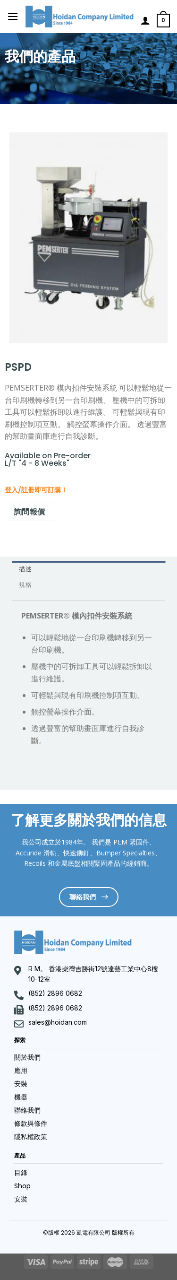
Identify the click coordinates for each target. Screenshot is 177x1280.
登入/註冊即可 (26, 490)
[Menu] (12, 16)
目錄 (20, 1172)
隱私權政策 (30, 1136)
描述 (25, 569)
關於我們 (27, 1057)
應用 (20, 1070)
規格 (25, 585)
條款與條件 (30, 1123)
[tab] (88, 569)
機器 (20, 1097)
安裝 (20, 1083)
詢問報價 (29, 511)
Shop (22, 1186)
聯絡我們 (27, 1110)
